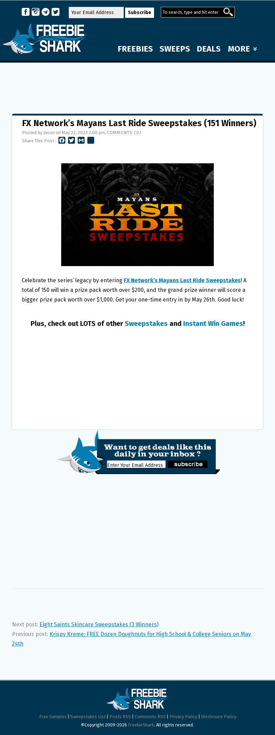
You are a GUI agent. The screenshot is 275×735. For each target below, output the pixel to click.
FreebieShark (141, 724)
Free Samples (53, 716)
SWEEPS (175, 49)
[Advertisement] (137, 84)
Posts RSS (120, 716)
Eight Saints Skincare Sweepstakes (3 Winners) (99, 624)
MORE (242, 49)
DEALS (209, 49)
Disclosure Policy (218, 716)
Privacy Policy (183, 716)
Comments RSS (150, 716)
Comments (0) (124, 132)
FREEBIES (135, 49)
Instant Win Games (213, 323)
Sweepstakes (146, 323)
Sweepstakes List (88, 716)
